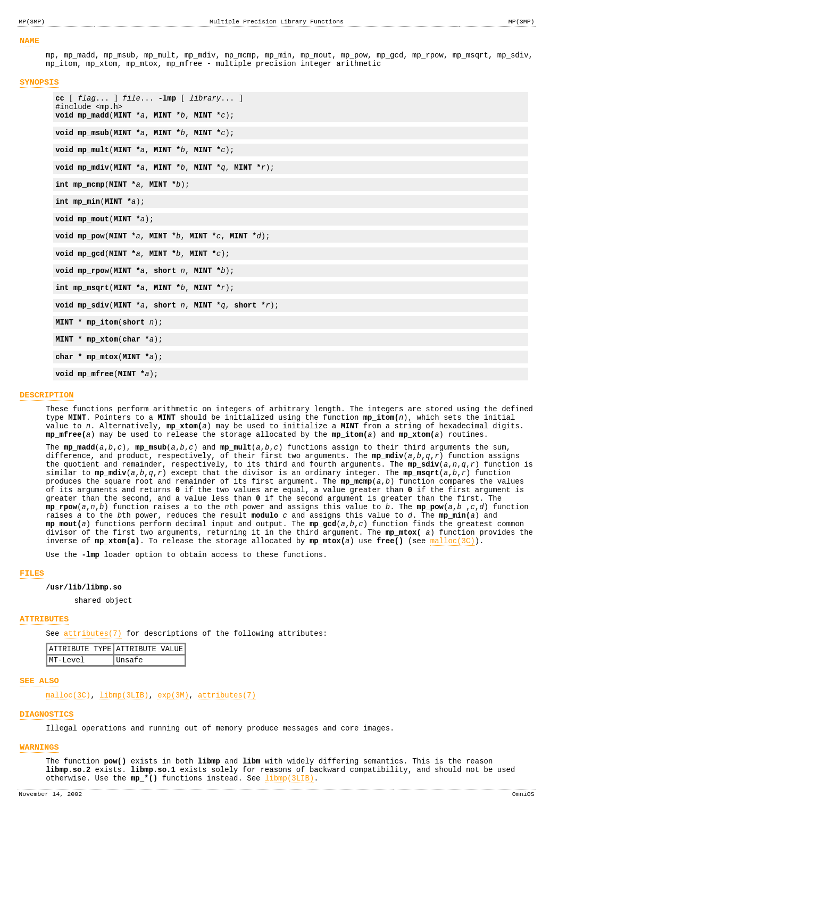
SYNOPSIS (39, 88)
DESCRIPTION (47, 431)
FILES (32, 638)
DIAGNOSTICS (47, 794)
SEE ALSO (39, 757)
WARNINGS (39, 830)
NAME (29, 42)
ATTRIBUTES (44, 689)
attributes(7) (93, 705)
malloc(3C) (452, 603)
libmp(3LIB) (123, 773)
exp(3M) (173, 773)
